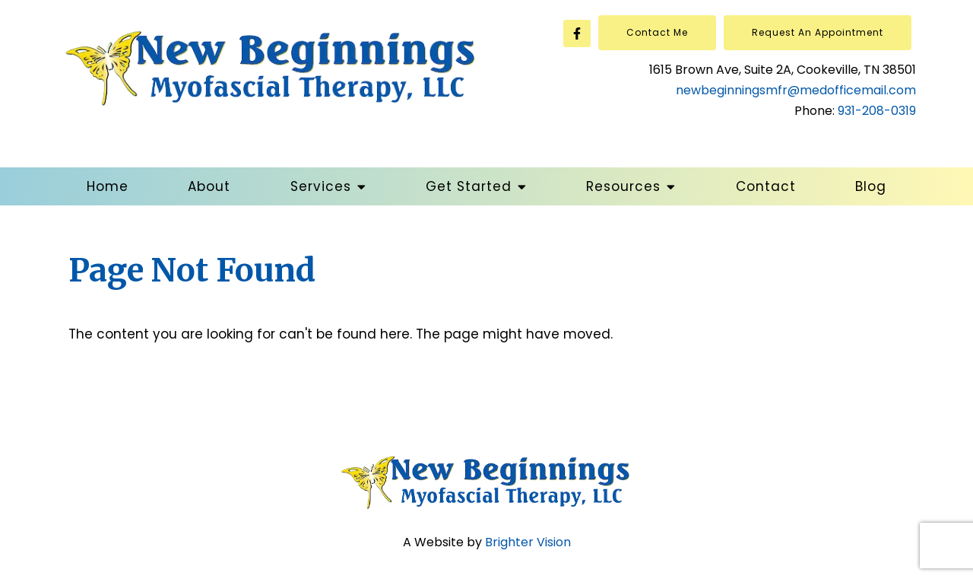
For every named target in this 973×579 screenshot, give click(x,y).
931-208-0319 (877, 110)
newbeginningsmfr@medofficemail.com (796, 90)
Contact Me (657, 32)
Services (320, 186)
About (209, 186)
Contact (766, 186)
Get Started (469, 186)
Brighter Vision (528, 542)
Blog (870, 186)
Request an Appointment (817, 32)
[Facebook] (577, 33)
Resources (623, 186)
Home (107, 186)
